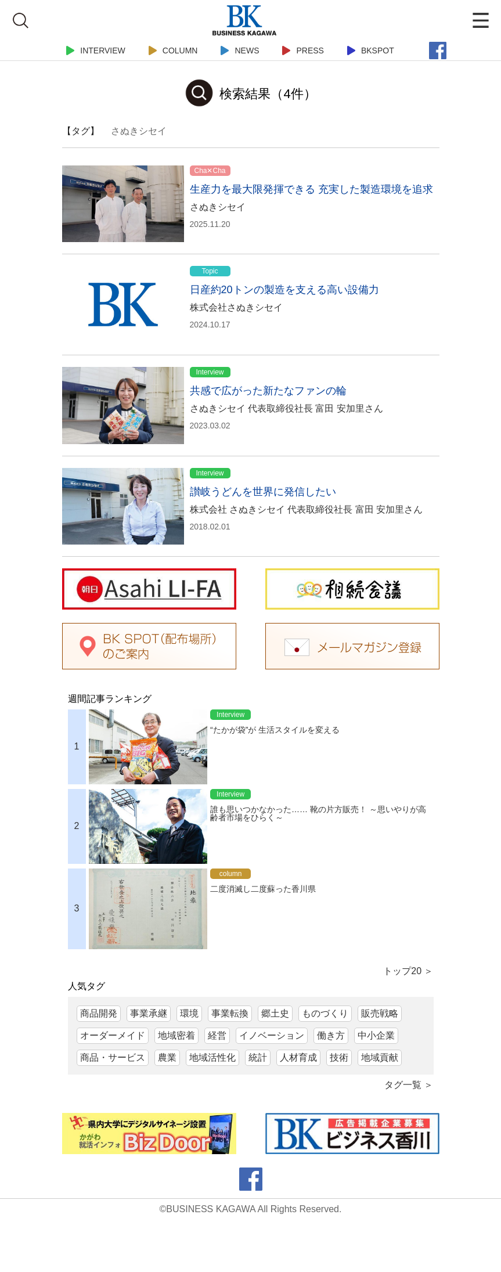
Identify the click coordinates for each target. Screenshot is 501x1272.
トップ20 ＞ (408, 971)
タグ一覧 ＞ (408, 1085)
